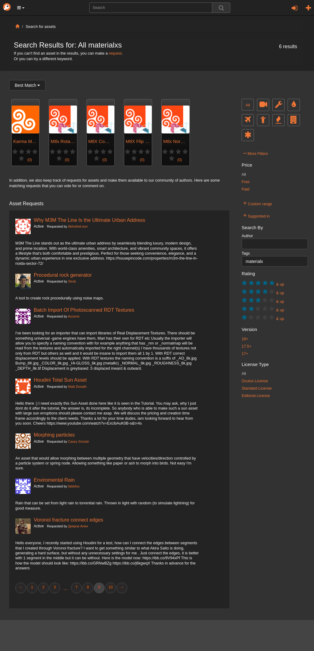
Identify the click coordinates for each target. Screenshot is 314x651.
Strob (72, 281)
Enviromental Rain (54, 480)
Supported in (256, 215)
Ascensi (73, 316)
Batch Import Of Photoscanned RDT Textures (84, 310)
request (115, 53)
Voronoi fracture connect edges (68, 519)
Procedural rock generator (63, 275)
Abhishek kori (77, 226)
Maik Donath (77, 386)
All (248, 105)
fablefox (74, 486)
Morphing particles (54, 434)
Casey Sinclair (78, 441)
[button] (21, 7)
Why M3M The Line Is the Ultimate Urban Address (89, 220)
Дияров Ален (78, 526)
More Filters (255, 152)
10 (110, 587)
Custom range (257, 203)
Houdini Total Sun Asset (60, 380)
